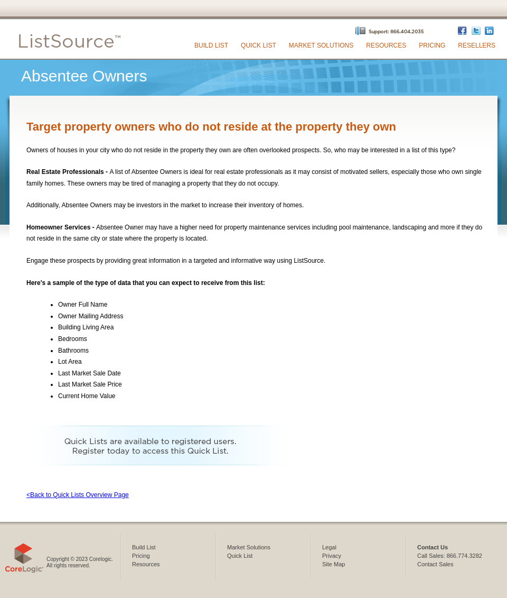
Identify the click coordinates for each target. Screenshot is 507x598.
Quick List (258, 45)
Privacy (331, 556)
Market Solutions (321, 45)
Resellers (476, 45)
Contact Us (432, 547)
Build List (211, 45)
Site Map (333, 564)
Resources (386, 45)
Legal (329, 547)
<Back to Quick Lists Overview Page (77, 495)
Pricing (432, 45)
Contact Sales (435, 564)
